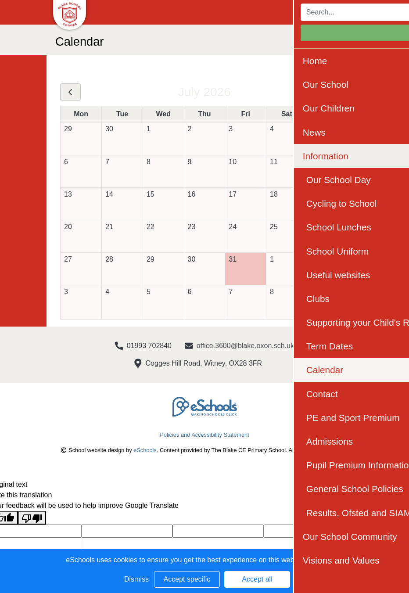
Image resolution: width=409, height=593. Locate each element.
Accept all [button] (257, 579)
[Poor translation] (32, 518)
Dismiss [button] (136, 579)
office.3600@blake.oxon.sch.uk (245, 345)
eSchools (145, 450)
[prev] (70, 92)
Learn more (325, 560)
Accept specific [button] (187, 579)
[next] (338, 92)
